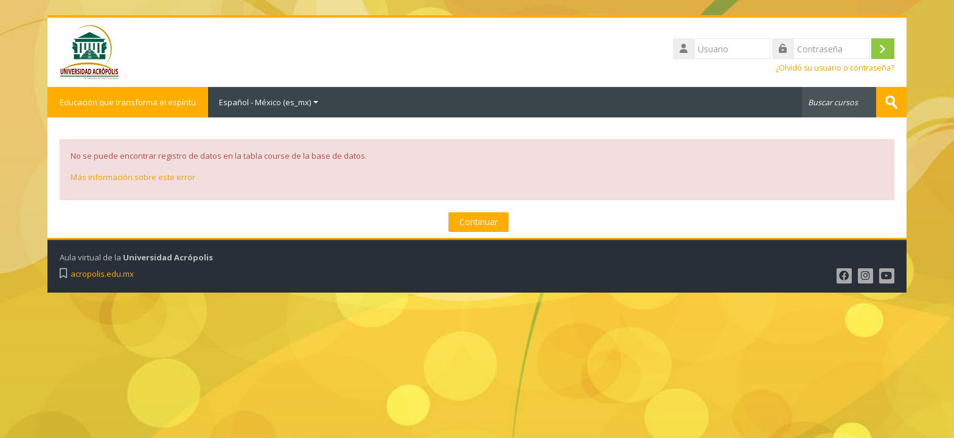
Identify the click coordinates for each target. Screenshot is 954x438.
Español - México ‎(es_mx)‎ (268, 102)
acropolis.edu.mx (102, 274)
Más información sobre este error (133, 177)
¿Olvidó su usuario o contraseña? (835, 68)
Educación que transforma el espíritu (128, 102)
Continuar (478, 222)
